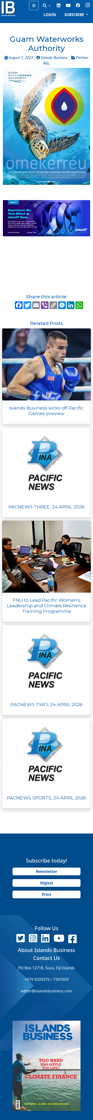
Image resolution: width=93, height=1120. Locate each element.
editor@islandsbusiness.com (46, 991)
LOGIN (49, 14)
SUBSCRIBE (74, 14)
